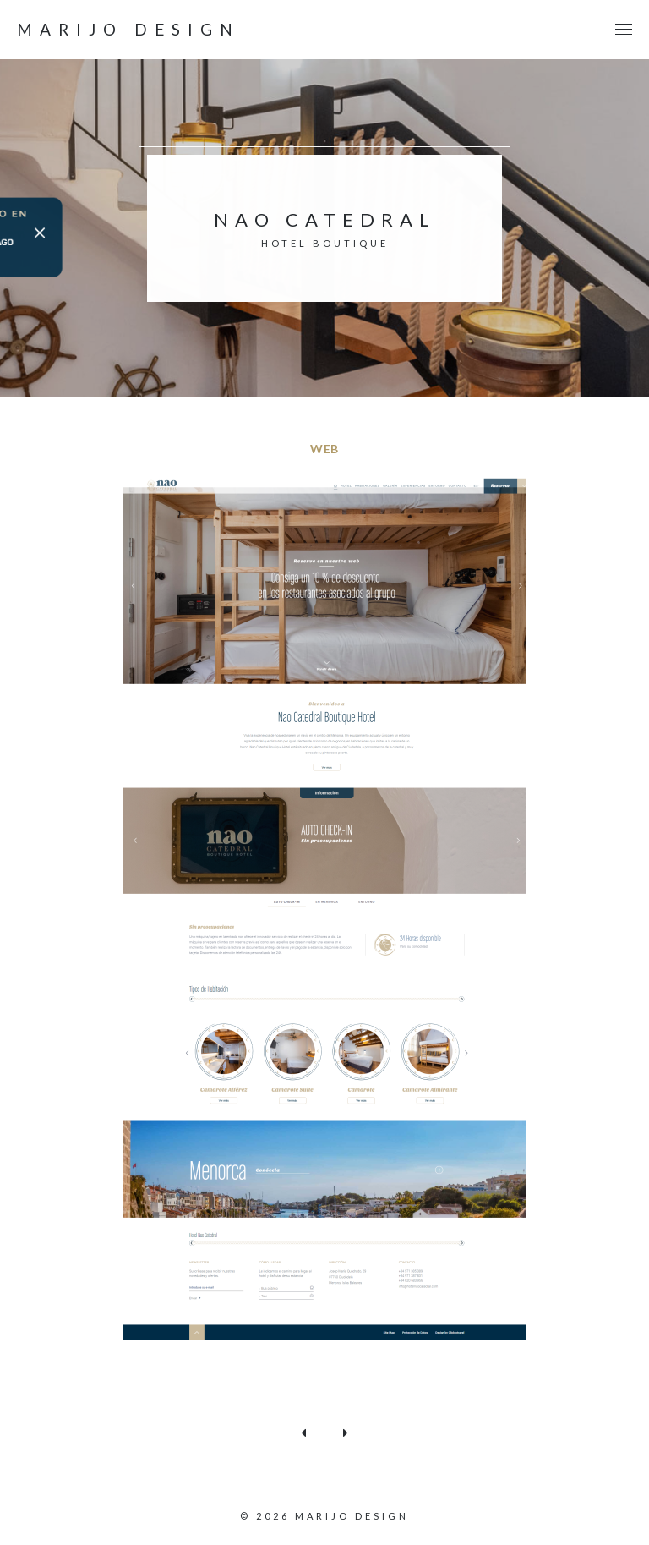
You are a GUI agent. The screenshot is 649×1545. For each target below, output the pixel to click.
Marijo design (128, 29)
